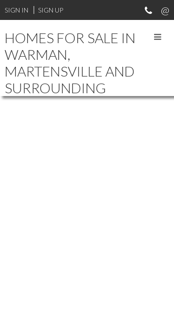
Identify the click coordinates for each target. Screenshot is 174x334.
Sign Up (50, 10)
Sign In (16, 10)
